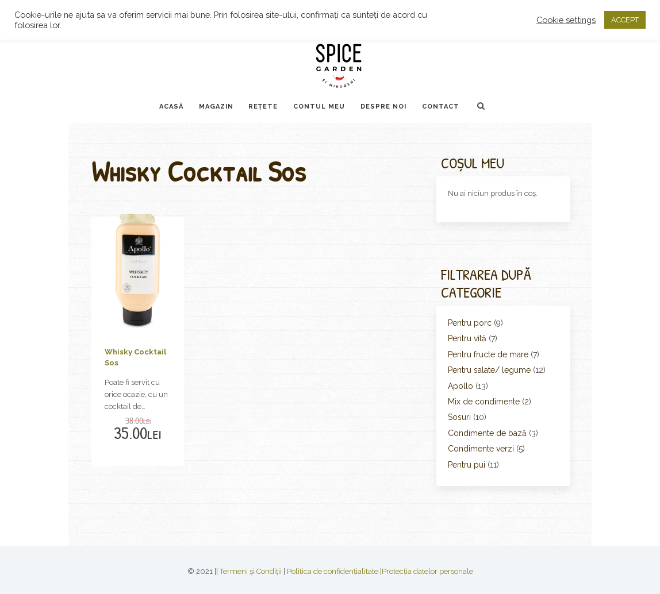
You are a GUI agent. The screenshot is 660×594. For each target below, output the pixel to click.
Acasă (171, 106)
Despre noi (383, 106)
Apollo (460, 386)
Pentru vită (467, 338)
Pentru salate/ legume (489, 370)
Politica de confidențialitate (332, 571)
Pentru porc (470, 322)
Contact (440, 106)
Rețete (263, 106)
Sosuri (459, 417)
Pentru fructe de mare (488, 354)
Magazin (216, 106)
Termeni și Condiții (251, 571)
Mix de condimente (484, 401)
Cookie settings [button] (566, 20)
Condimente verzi (481, 448)
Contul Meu (319, 106)
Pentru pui (466, 464)
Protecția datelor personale (427, 571)
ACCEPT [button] (625, 20)
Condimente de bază (487, 433)
